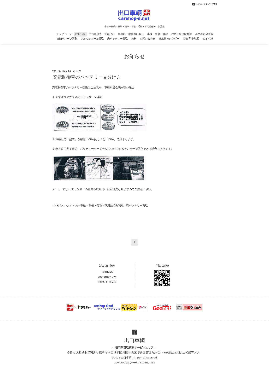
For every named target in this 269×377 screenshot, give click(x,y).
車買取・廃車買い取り (131, 34)
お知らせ (80, 34)
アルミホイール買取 (92, 38)
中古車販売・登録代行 (102, 34)
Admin (144, 362)
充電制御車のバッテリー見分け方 (87, 77)
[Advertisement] (134, 220)
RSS (152, 362)
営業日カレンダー (169, 38)
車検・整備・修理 (157, 34)
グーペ (134, 362)
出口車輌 (134, 340)
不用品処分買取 (204, 34)
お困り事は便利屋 (181, 34)
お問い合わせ (147, 38)
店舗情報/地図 (191, 38)
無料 (133, 38)
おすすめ (208, 38)
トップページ (64, 34)
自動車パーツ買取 (67, 38)
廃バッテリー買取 (117, 38)
